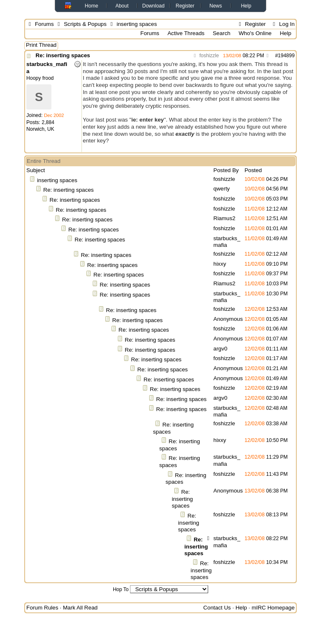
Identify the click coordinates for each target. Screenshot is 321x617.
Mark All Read (80, 607)
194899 (286, 55)
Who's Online (255, 33)
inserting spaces (57, 180)
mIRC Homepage (273, 607)
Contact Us (217, 607)
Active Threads (186, 33)
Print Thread (41, 45)
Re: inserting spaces (63, 55)
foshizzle (205, 55)
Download (153, 6)
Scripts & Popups (85, 24)
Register (185, 6)
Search (221, 33)
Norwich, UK (40, 129)
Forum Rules (42, 607)
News (215, 6)
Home (91, 6)
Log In (282, 24)
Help (246, 6)
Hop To (121, 589)
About (121, 6)
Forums (44, 24)
